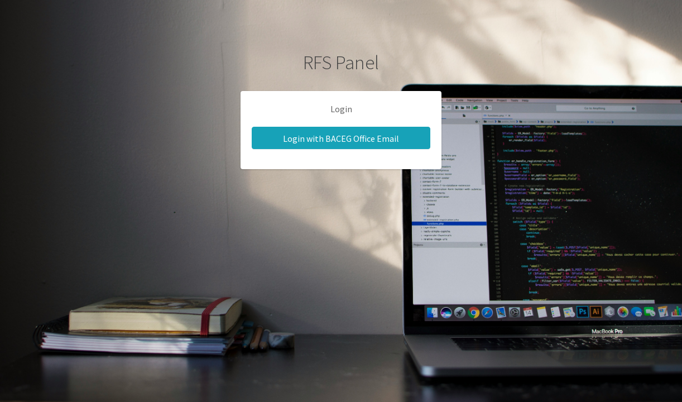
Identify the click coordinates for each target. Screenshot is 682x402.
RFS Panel (341, 62)
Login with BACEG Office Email (341, 138)
